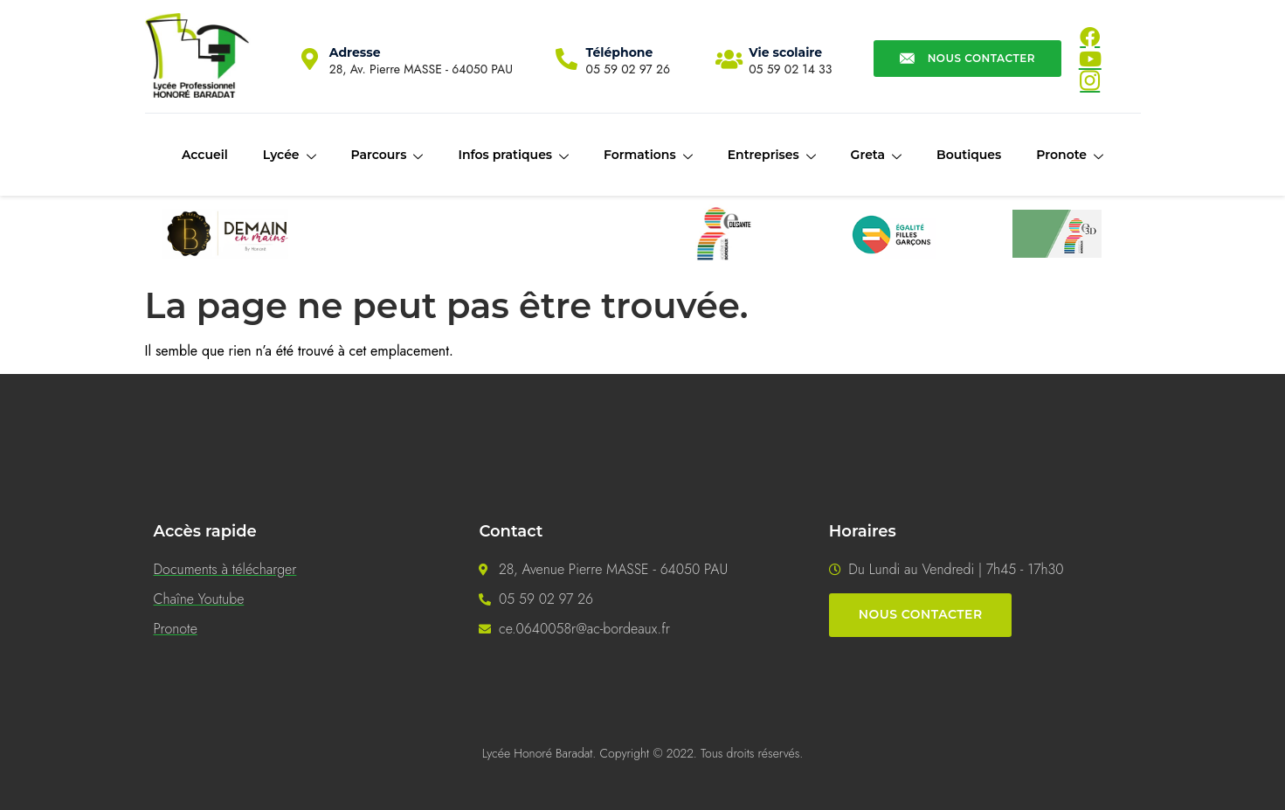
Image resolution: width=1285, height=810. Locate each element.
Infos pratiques (513, 155)
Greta (876, 155)
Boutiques (968, 155)
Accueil (205, 155)
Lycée (289, 155)
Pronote (1069, 155)
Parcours (387, 155)
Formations (648, 155)
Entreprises (772, 155)
